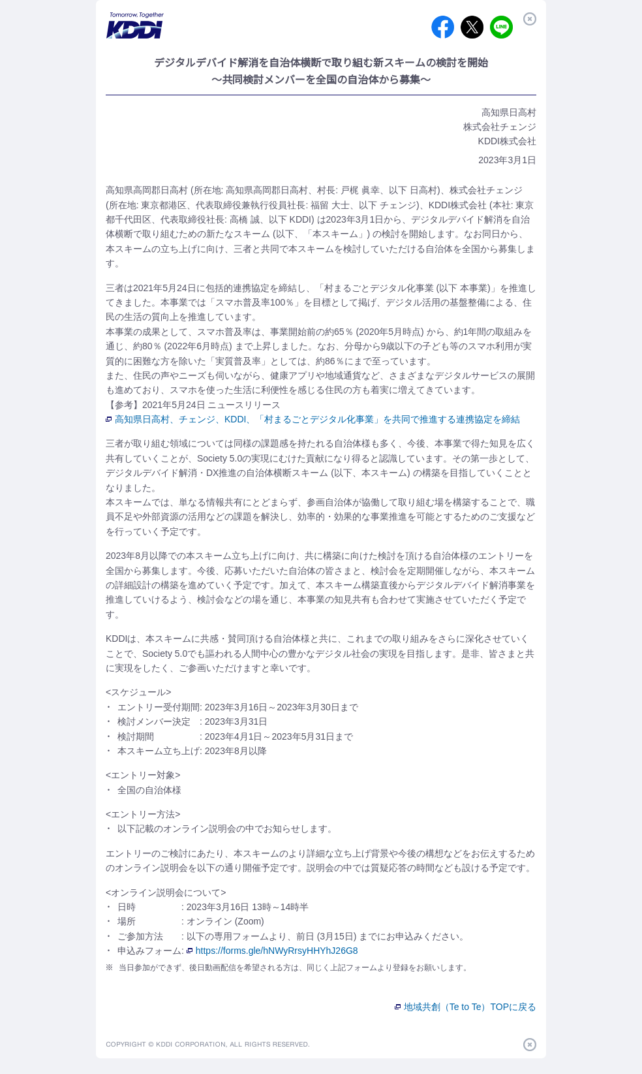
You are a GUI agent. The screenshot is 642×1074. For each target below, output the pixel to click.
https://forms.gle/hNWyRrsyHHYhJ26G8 (272, 950)
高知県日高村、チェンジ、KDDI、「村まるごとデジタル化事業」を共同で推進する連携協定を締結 (313, 419)
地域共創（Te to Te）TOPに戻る (465, 1007)
